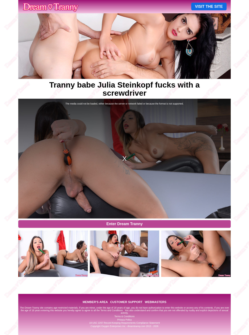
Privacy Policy (124, 319)
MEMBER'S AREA (95, 302)
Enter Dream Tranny (124, 224)
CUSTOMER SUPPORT (126, 302)
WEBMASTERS (155, 302)
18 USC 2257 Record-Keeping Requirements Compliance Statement (124, 323)
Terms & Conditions (124, 316)
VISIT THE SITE (209, 6)
